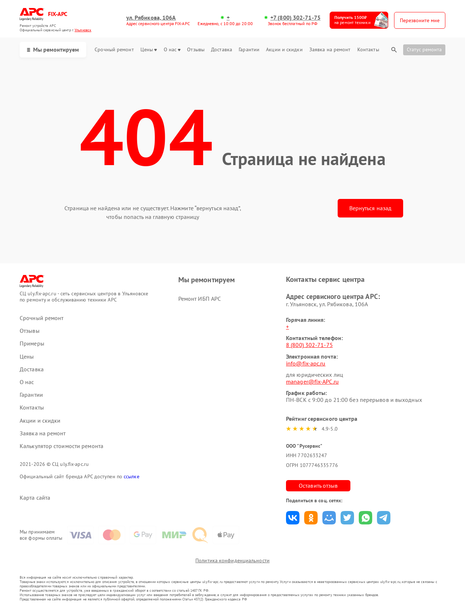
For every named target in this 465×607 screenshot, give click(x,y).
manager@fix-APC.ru (312, 381)
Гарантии (249, 50)
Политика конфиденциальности (232, 560)
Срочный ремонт (114, 50)
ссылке (131, 476)
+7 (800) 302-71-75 (295, 17)
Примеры (32, 343)
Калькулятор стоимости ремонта (61, 446)
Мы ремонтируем (53, 49)
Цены (148, 50)
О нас (172, 50)
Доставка (221, 50)
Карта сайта (35, 497)
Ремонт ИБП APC (199, 298)
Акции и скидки (284, 50)
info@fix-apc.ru (306, 363)
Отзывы (195, 50)
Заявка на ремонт (330, 50)
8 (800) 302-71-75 (309, 344)
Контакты (368, 50)
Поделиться (292, 517)
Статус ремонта (424, 49)
